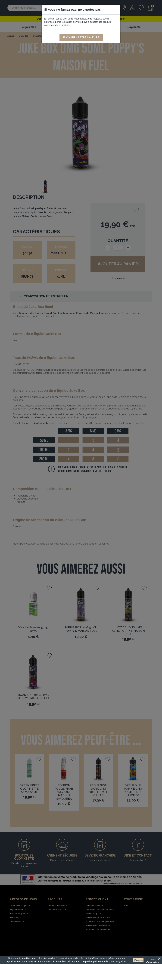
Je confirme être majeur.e (81, 37)
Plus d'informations (152, 960)
